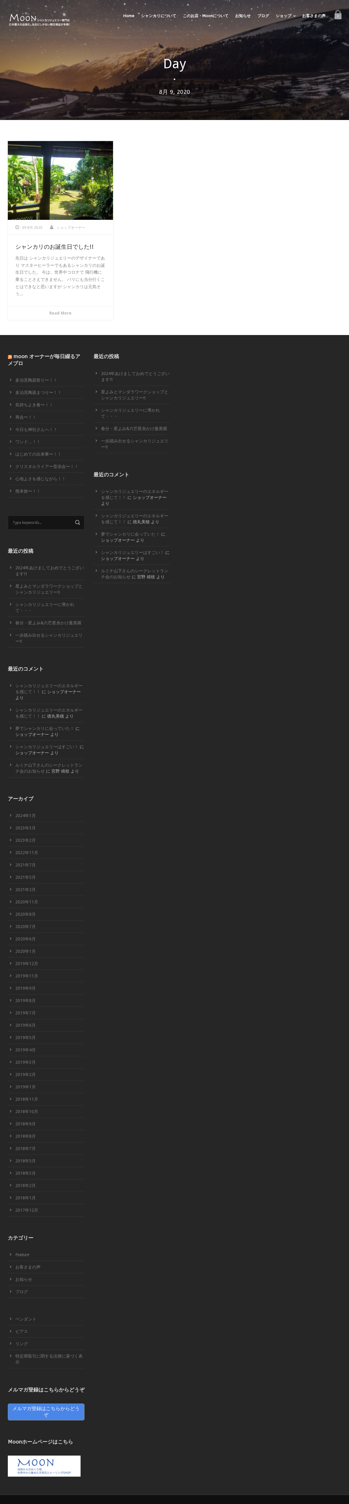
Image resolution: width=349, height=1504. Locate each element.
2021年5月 (25, 877)
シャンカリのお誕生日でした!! (54, 247)
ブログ (263, 16)
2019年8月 (25, 1000)
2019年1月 (25, 1086)
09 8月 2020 (32, 228)
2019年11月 (26, 975)
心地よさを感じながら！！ (40, 478)
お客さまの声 (314, 16)
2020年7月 (25, 926)
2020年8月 (25, 914)
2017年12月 (26, 1210)
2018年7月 (25, 1148)
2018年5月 (25, 1160)
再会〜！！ (25, 417)
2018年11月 (26, 1099)
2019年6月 (25, 1025)
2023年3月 (25, 828)
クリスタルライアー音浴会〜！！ (46, 466)
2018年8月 (25, 1136)
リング (21, 1343)
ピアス (21, 1331)
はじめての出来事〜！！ (38, 454)
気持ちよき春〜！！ (34, 404)
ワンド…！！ (28, 441)
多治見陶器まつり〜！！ (38, 392)
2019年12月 (26, 963)
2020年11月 (26, 902)
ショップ (283, 16)
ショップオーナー (71, 228)
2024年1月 (25, 815)
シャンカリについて (158, 16)
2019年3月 (25, 1062)
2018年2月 (25, 1185)
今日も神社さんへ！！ (36, 429)
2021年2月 (25, 889)
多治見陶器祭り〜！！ (36, 380)
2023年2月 (25, 840)
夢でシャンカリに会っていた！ (44, 728)
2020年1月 (25, 951)
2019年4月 (25, 1049)
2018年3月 (25, 1173)
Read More (60, 313)
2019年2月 (25, 1074)
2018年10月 (26, 1111)
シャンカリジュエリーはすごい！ (46, 746)
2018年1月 (25, 1197)
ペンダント (25, 1319)
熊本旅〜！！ (28, 491)
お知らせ (243, 16)
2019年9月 (25, 988)
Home (128, 16)
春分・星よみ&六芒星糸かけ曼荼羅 (48, 622)
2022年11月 (26, 852)
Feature (22, 1254)
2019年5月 (25, 1037)
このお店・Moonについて (205, 16)
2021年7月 (25, 865)
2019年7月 (25, 1012)
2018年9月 (25, 1123)
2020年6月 (25, 939)
